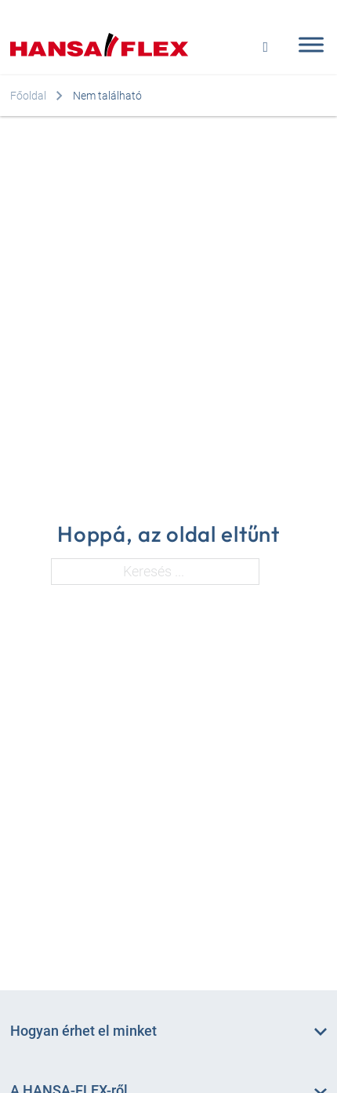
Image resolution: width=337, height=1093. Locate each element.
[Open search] (265, 45)
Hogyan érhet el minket (83, 1030)
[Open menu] (307, 44)
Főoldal (28, 95)
